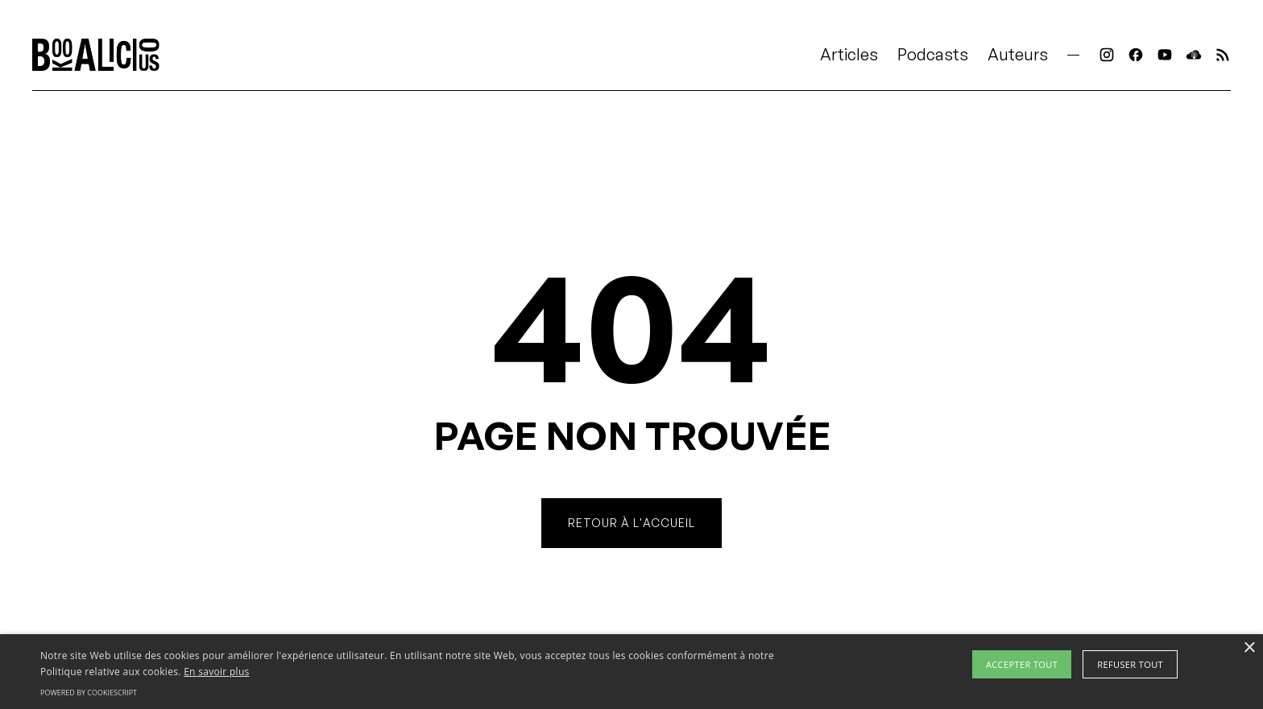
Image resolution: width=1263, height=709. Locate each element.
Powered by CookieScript (88, 692)
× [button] (1249, 648)
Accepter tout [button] (1022, 664)
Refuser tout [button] (1130, 664)
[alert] (631, 671)
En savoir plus (216, 671)
